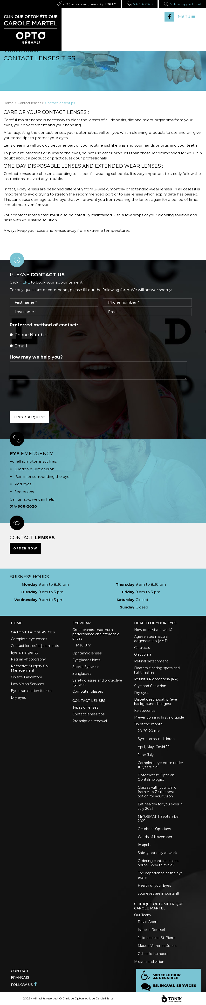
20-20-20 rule (149, 731)
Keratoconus (144, 710)
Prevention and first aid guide (159, 717)
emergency (31, 454)
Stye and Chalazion (150, 686)
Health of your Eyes (154, 885)
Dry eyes (18, 697)
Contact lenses (29, 103)
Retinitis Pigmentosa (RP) (156, 679)
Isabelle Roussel (151, 930)
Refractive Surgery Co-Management (30, 668)
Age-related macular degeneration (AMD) (151, 638)
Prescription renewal (89, 721)
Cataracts (142, 647)
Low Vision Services (27, 684)
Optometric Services (33, 632)
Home (9, 103)
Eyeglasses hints (86, 660)
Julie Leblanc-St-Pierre (157, 938)
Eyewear (81, 623)
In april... (144, 845)
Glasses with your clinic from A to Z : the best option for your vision (157, 791)
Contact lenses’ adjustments (35, 646)
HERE (24, 282)
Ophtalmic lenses (87, 653)
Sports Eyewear (85, 667)
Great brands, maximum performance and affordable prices (95, 634)
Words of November (155, 837)
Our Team (142, 915)
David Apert (148, 922)
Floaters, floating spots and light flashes (157, 670)
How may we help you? (36, 357)
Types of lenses (85, 707)
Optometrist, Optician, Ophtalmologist (156, 777)
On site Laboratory (26, 677)
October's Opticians (154, 829)
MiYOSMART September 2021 (159, 818)
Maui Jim (83, 645)
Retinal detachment (151, 661)
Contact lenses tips (88, 714)
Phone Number (29, 335)
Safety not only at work (157, 853)
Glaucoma (142, 654)
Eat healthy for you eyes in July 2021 (160, 806)
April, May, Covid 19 (154, 747)
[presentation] (46, 391)
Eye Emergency (24, 652)
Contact (20, 971)
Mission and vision (149, 962)
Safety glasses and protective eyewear (97, 682)
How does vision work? (153, 630)
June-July (146, 755)
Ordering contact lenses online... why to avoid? (158, 863)
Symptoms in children (156, 739)
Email (18, 346)
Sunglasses (81, 673)
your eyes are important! (158, 893)
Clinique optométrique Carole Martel (159, 906)
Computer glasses (87, 691)
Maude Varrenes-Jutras (157, 946)
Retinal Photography (28, 659)
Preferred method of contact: (46, 325)
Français (20, 977)
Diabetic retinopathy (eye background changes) (155, 701)
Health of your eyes (155, 623)
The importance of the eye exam (160, 875)
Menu (186, 16)
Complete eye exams (29, 639)
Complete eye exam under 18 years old (160, 765)
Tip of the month (148, 724)
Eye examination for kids (31, 691)
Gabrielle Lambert (153, 954)
